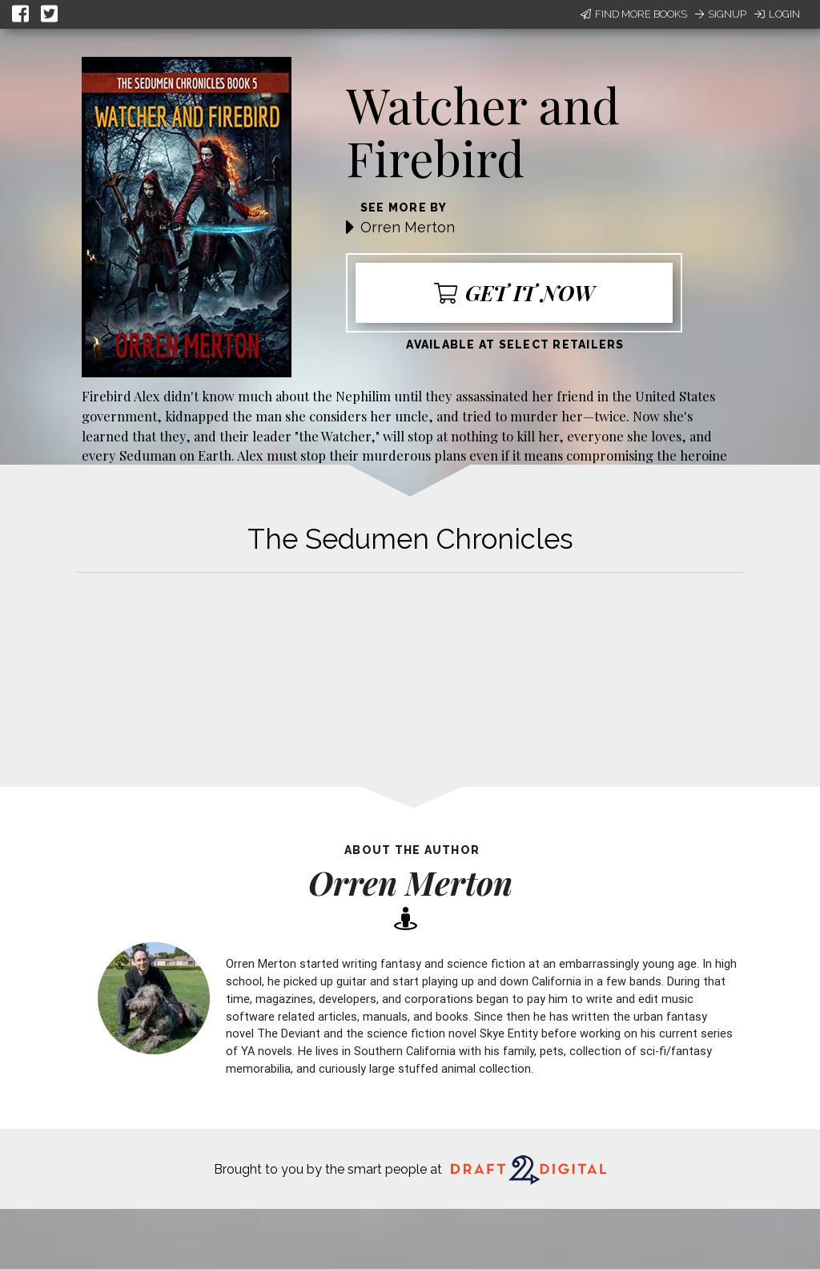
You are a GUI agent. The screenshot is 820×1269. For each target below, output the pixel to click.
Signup (720, 14)
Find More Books (634, 14)
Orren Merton (407, 227)
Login (777, 14)
